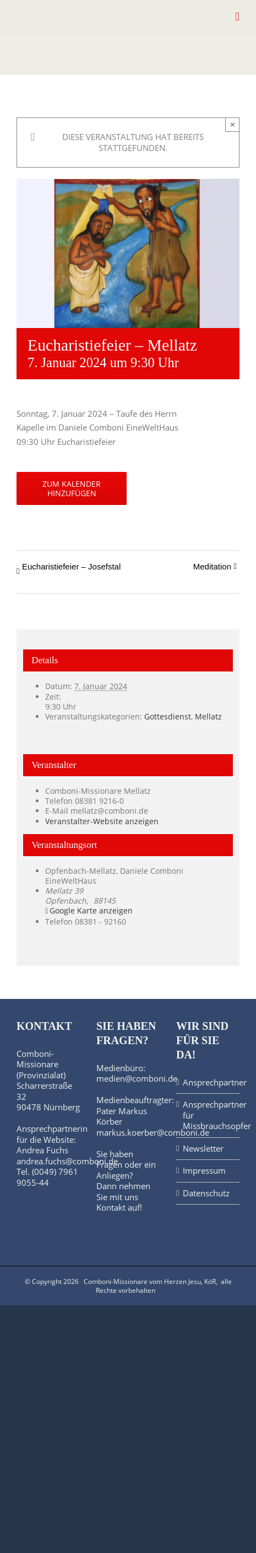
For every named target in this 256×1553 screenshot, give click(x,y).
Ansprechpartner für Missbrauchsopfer (208, 1115)
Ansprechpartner (208, 1082)
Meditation (212, 566)
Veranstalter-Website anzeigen (102, 821)
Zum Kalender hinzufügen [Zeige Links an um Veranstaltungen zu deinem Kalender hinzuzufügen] (71, 488)
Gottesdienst (167, 716)
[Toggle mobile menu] (237, 17)
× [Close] (232, 124)
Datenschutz (206, 1193)
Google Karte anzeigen (91, 911)
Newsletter (203, 1148)
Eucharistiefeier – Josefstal (71, 566)
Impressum (204, 1170)
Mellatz (208, 716)
